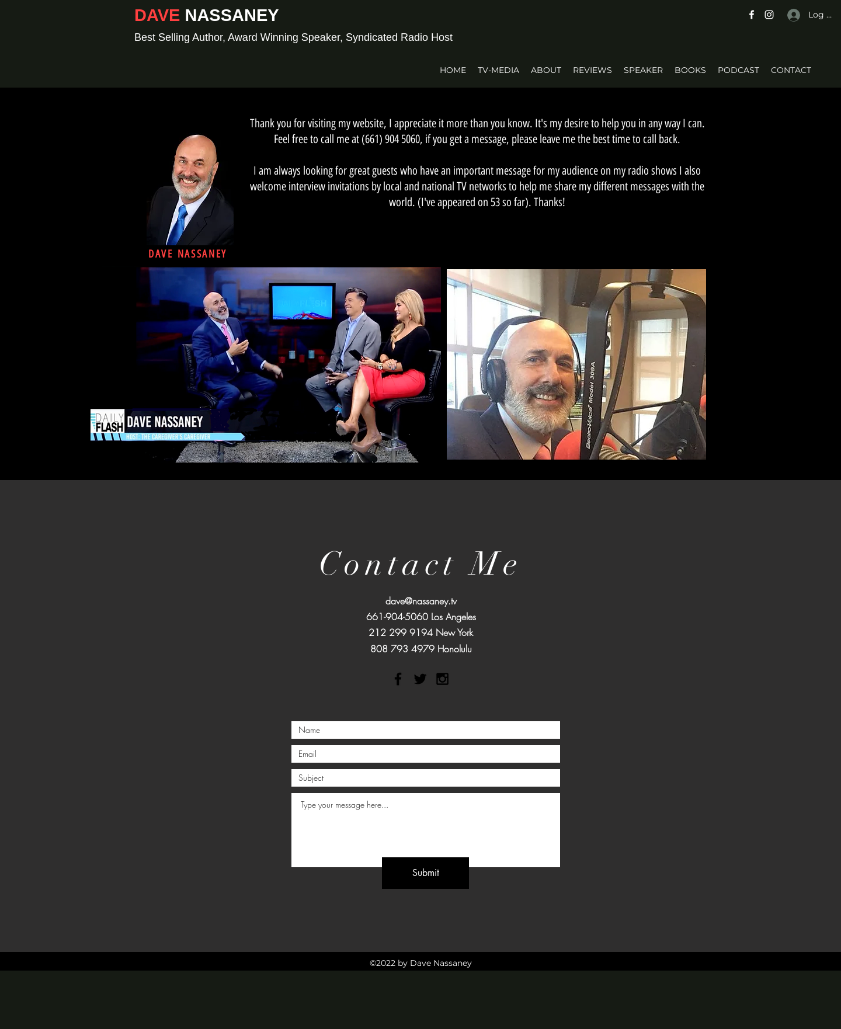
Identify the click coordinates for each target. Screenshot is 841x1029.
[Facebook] (751, 14)
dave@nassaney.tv (421, 601)
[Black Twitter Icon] (420, 678)
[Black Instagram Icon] (442, 678)
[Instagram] (769, 14)
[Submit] (425, 873)
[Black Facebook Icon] (398, 678)
